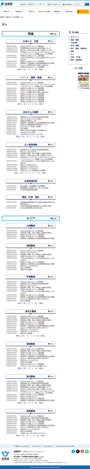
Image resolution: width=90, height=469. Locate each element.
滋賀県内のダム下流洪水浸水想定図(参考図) (34, 117)
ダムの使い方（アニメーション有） (31, 134)
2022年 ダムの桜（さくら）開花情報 (32, 96)
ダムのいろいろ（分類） (28, 132)
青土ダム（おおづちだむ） (29, 151)
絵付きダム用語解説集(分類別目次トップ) (33, 124)
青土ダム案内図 (25, 267)
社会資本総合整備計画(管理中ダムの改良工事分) (36, 206)
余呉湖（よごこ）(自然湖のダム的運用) (33, 170)
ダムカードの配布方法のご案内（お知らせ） (34, 65)
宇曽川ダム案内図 (26, 362)
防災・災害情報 (84, 11)
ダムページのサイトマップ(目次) (30, 119)
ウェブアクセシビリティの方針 (65, 446)
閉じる (53, 34)
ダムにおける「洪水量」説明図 (30, 126)
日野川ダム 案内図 (26, 269)
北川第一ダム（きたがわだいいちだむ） (33, 433)
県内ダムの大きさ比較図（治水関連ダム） (34, 130)
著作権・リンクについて (23, 446)
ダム (22, 17)
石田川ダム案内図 (26, 431)
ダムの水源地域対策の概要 (29, 190)
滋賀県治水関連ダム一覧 (28, 121)
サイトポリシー (48, 446)
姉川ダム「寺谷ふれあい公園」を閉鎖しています (36, 50)
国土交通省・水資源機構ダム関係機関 (32, 186)
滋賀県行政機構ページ (35, 456)
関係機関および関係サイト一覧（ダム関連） (34, 188)
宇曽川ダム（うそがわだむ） (29, 168)
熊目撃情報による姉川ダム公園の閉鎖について (35, 48)
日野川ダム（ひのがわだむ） (29, 166)
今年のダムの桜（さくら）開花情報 (31, 46)
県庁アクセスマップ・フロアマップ (34, 451)
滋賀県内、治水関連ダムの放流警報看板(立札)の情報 (37, 63)
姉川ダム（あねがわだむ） (29, 164)
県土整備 (16, 17)
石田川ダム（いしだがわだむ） (30, 429)
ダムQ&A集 (24, 128)
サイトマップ (37, 446)
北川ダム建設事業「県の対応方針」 (31, 208)
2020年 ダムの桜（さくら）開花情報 (32, 99)
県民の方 (9, 17)
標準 (40, 4)
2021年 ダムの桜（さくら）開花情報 (32, 97)
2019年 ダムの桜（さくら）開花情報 (32, 101)
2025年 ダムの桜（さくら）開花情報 (32, 55)
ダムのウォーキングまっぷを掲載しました (34, 366)
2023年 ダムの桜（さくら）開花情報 (32, 67)
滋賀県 (2, 17)
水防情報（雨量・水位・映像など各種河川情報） (36, 153)
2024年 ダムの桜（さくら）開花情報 (32, 61)
